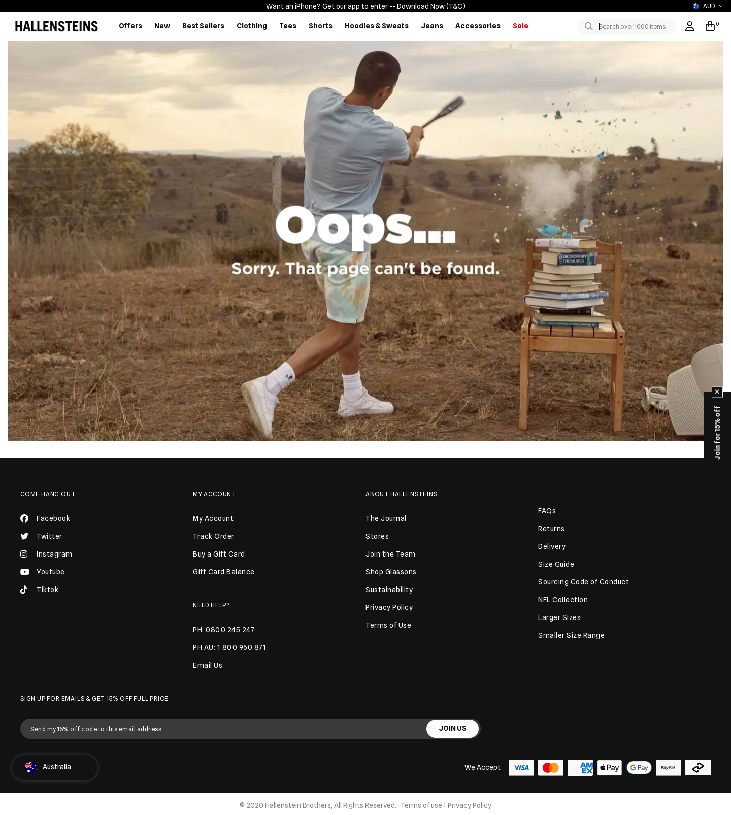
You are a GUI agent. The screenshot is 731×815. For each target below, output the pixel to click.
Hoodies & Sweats (377, 26)
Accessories (478, 26)
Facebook (45, 518)
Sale (520, 26)
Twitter (41, 536)
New (162, 26)
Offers (130, 26)
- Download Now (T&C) (429, 6)
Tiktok (39, 589)
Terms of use (421, 805)
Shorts (321, 26)
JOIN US (453, 728)
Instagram (46, 554)
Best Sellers (203, 26)
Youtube (42, 572)
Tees (287, 26)
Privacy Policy (469, 805)
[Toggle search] (591, 27)
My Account (214, 494)
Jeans (432, 26)
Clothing (252, 26)
